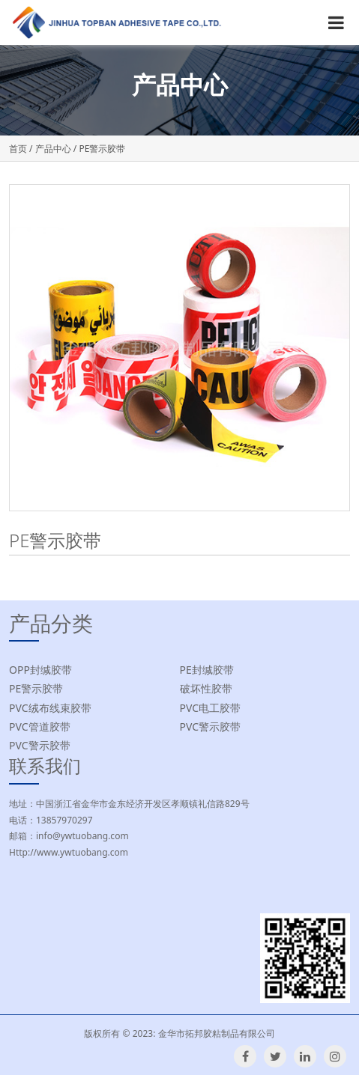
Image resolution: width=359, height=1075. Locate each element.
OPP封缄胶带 (40, 670)
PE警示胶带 (36, 688)
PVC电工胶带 (210, 708)
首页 (18, 148)
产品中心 (53, 148)
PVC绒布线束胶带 (50, 708)
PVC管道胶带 (39, 726)
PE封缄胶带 (207, 670)
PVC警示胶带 (210, 726)
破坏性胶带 (206, 688)
